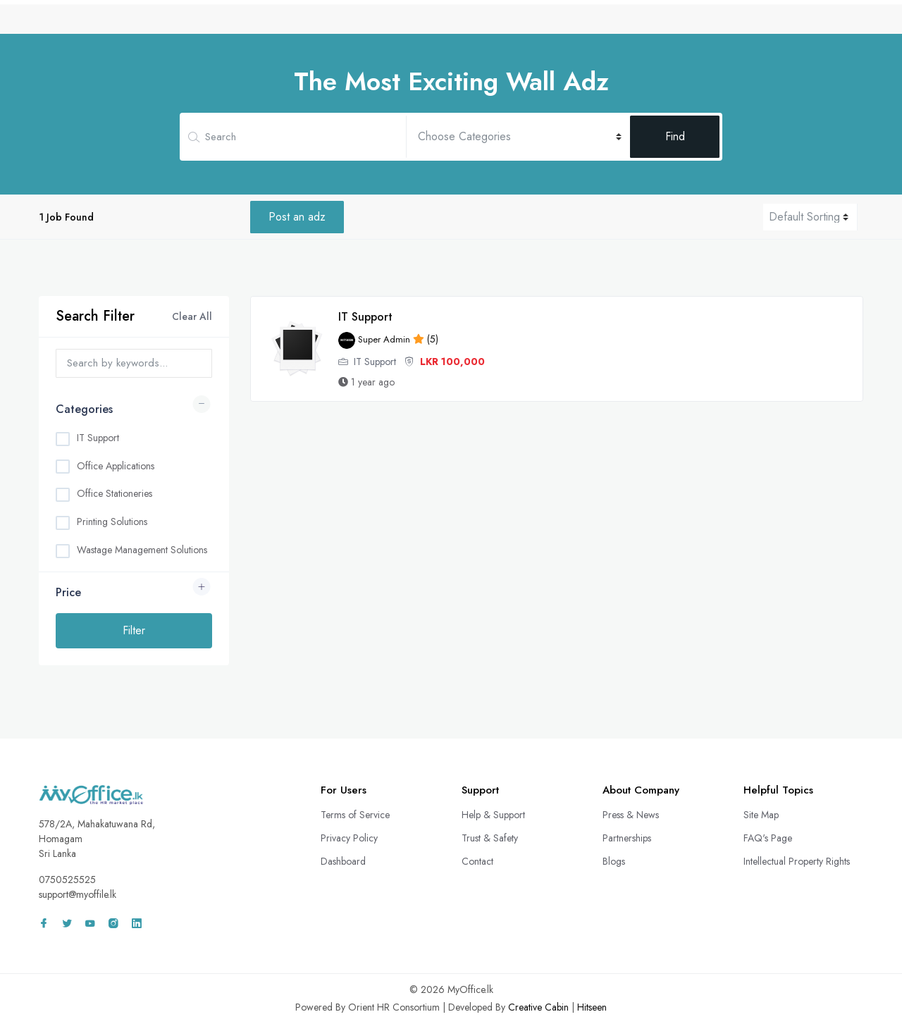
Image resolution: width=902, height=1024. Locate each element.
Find (675, 136)
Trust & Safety (490, 838)
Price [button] (68, 592)
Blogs (614, 861)
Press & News (631, 815)
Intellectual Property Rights (796, 861)
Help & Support (493, 815)
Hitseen (592, 1007)
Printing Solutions (112, 521)
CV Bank (486, 23)
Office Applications (115, 466)
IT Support (98, 438)
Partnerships (627, 838)
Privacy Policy (349, 838)
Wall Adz (758, 23)
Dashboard (343, 861)
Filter (134, 630)
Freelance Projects (671, 23)
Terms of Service (355, 815)
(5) (388, 339)
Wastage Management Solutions (142, 550)
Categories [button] (84, 409)
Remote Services (566, 23)
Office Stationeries (114, 493)
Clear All (192, 316)
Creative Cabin (538, 1007)
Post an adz (297, 217)
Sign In (827, 23)
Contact (477, 861)
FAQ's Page (767, 838)
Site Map (761, 815)
